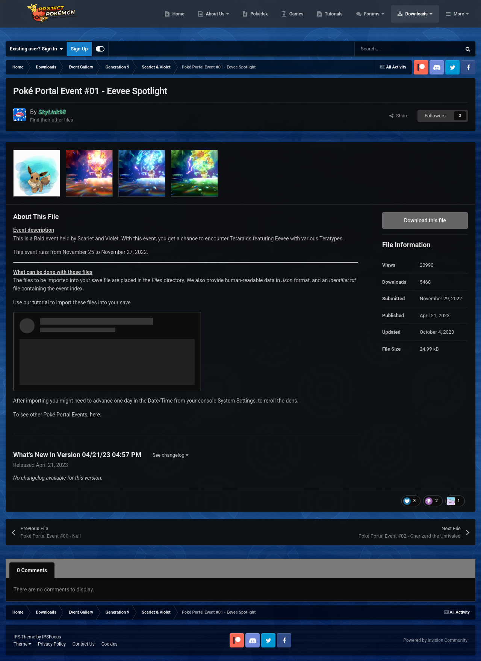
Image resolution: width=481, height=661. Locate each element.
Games (344, 18)
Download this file (425, 220)
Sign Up (79, 49)
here (95, 415)
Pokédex (307, 18)
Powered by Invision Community (435, 640)
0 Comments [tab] (32, 570)
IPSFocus (51, 637)
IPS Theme (24, 637)
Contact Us (84, 644)
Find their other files (51, 120)
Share (398, 116)
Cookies (109, 644)
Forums (420, 18)
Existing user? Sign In (36, 49)
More (458, 18)
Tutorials (381, 18)
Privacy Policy (52, 644)
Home (226, 18)
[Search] (392, 49)
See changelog (170, 455)
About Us (263, 18)
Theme (22, 644)
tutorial (40, 302)
